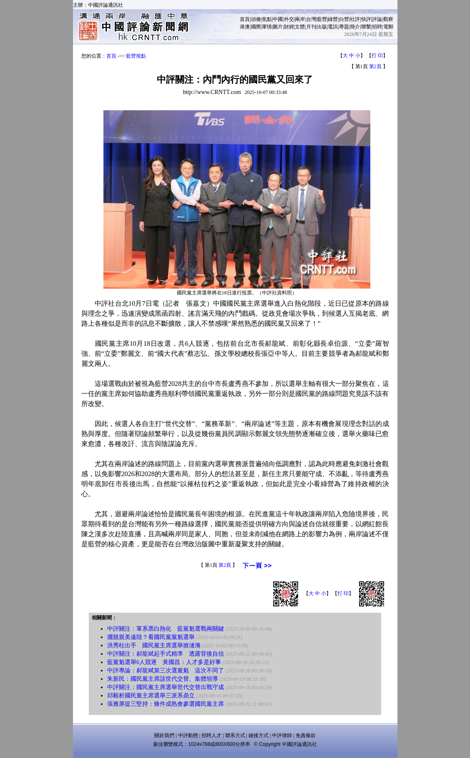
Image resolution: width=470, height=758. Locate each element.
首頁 (245, 19)
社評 (355, 19)
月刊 (311, 27)
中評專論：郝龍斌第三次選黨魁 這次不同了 (165, 670)
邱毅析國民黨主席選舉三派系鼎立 (151, 695)
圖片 (278, 27)
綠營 (333, 19)
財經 (289, 27)
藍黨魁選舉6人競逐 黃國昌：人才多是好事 (164, 662)
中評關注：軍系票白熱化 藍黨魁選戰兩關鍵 (165, 629)
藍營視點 (136, 56)
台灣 (311, 19)
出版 (322, 27)
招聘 (377, 27)
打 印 (377, 55)
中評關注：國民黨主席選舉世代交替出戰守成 (165, 687)
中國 (278, 19)
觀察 (388, 19)
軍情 (267, 27)
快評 (366, 19)
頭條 (256, 19)
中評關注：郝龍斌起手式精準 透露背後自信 (165, 654)
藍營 (322, 19)
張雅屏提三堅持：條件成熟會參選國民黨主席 (165, 704)
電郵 (388, 27)
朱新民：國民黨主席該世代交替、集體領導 (162, 679)
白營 (344, 19)
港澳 (245, 27)
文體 (300, 27)
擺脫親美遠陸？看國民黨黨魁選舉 (151, 637)
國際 (256, 27)
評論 (377, 19)
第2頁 (375, 66)
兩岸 (300, 19)
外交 (289, 19)
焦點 (267, 19)
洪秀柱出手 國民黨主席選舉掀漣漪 (154, 645)
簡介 (355, 27)
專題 (344, 27)
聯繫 (366, 27)
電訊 (333, 27)
